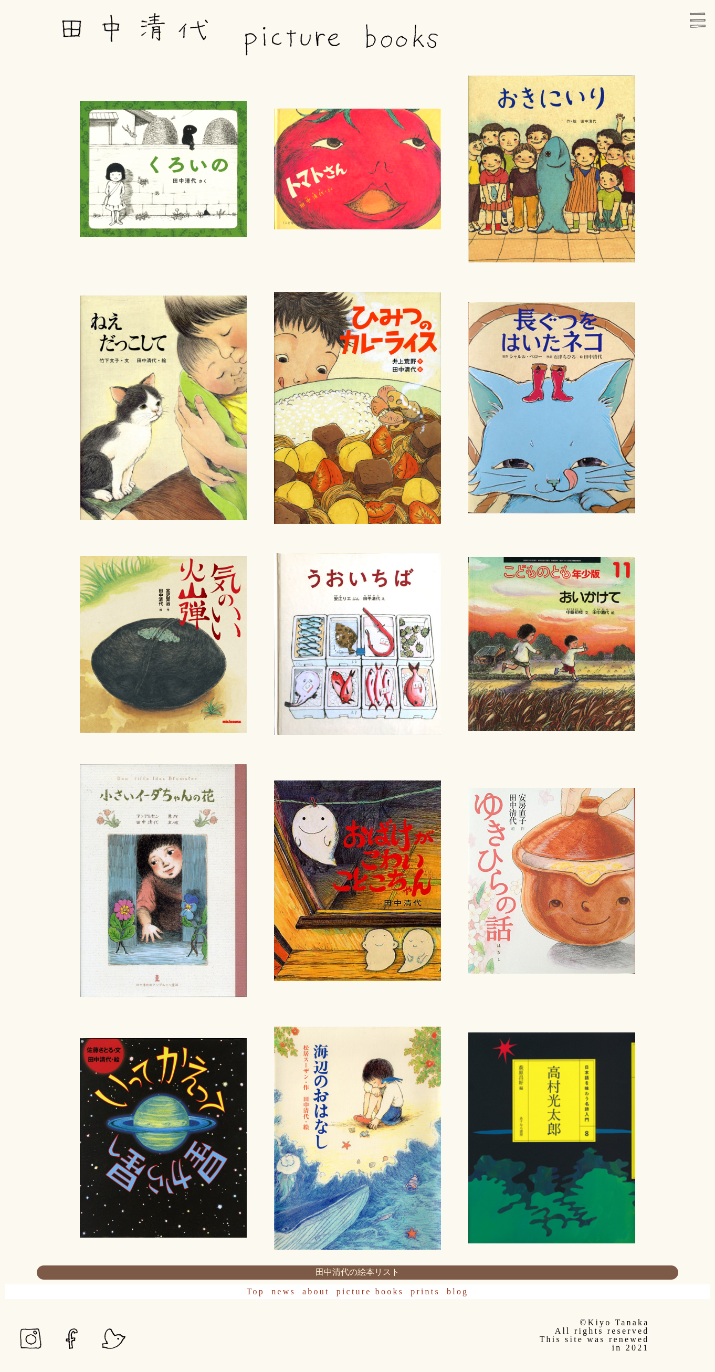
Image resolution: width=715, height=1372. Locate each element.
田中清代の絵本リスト (357, 1272)
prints (425, 1291)
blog (457, 1291)
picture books (370, 1291)
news (283, 1291)
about (316, 1291)
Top (256, 1291)
